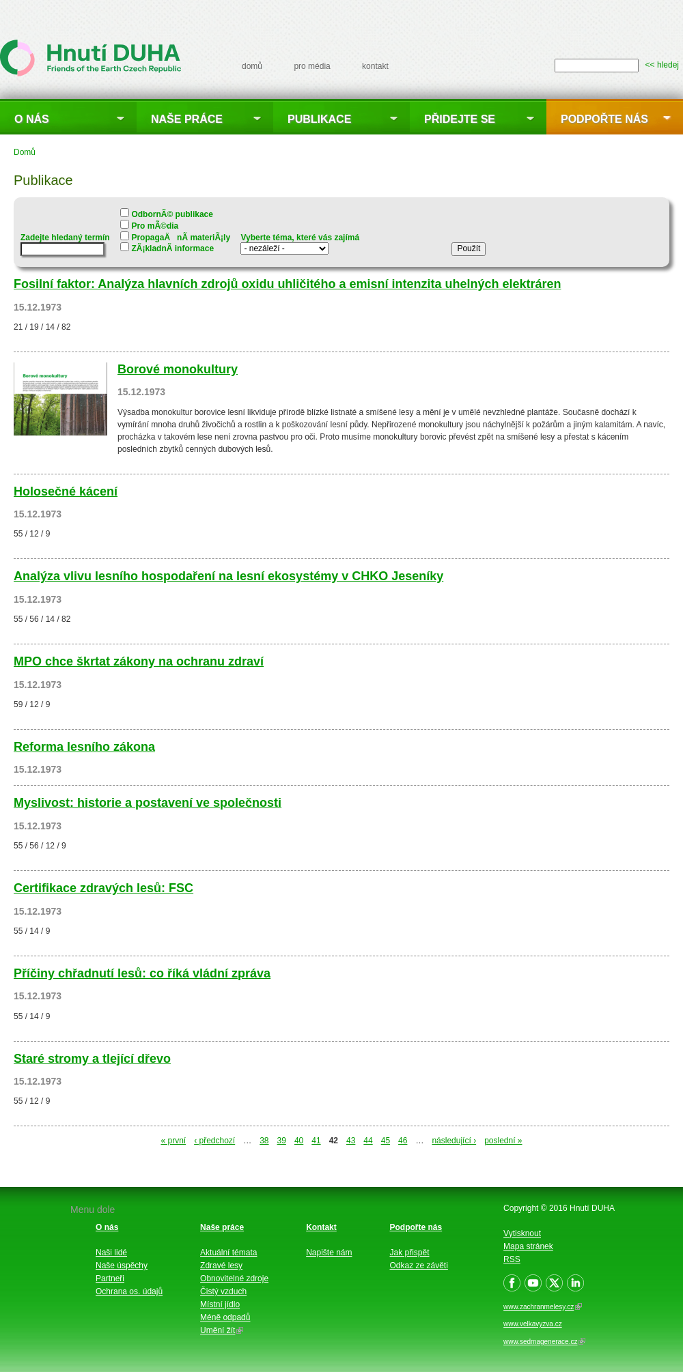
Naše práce (187, 119)
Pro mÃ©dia (154, 226)
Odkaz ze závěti (419, 1265)
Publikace (319, 119)
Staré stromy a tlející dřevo (92, 1059)
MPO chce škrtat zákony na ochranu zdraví (139, 661)
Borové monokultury (177, 369)
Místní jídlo (220, 1304)
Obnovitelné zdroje (234, 1278)
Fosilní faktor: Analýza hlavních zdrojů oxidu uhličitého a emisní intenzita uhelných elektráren (287, 284)
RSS (511, 1259)
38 (264, 1140)
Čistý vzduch (223, 1291)
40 (298, 1140)
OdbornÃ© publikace (172, 214)
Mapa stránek (528, 1246)
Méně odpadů (225, 1317)
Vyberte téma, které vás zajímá (299, 237)
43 (350, 1140)
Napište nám (329, 1252)
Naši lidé (111, 1252)
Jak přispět (410, 1252)
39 (281, 1140)
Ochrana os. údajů (129, 1291)
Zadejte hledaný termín (65, 237)
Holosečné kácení (65, 491)
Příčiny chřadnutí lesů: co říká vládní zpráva (142, 973)
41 (315, 1140)
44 (367, 1140)
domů (252, 66)
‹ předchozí (214, 1140)
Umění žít (221, 1330)
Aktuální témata (228, 1252)
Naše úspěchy (122, 1265)
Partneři (110, 1278)
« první (173, 1140)
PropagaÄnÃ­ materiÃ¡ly (180, 237)
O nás (31, 119)
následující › (454, 1140)
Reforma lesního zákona (84, 747)
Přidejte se (459, 119)
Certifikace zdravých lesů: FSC (103, 888)
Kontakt (321, 1227)
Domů (25, 152)
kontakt (375, 66)
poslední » (503, 1140)
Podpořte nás (604, 119)
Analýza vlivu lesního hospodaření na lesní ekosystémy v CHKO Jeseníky (228, 576)
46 (402, 1140)
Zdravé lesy (221, 1265)
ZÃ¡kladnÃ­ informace (172, 248)
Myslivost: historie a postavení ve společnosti (147, 803)
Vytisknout (522, 1233)
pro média (312, 66)
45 (385, 1140)
